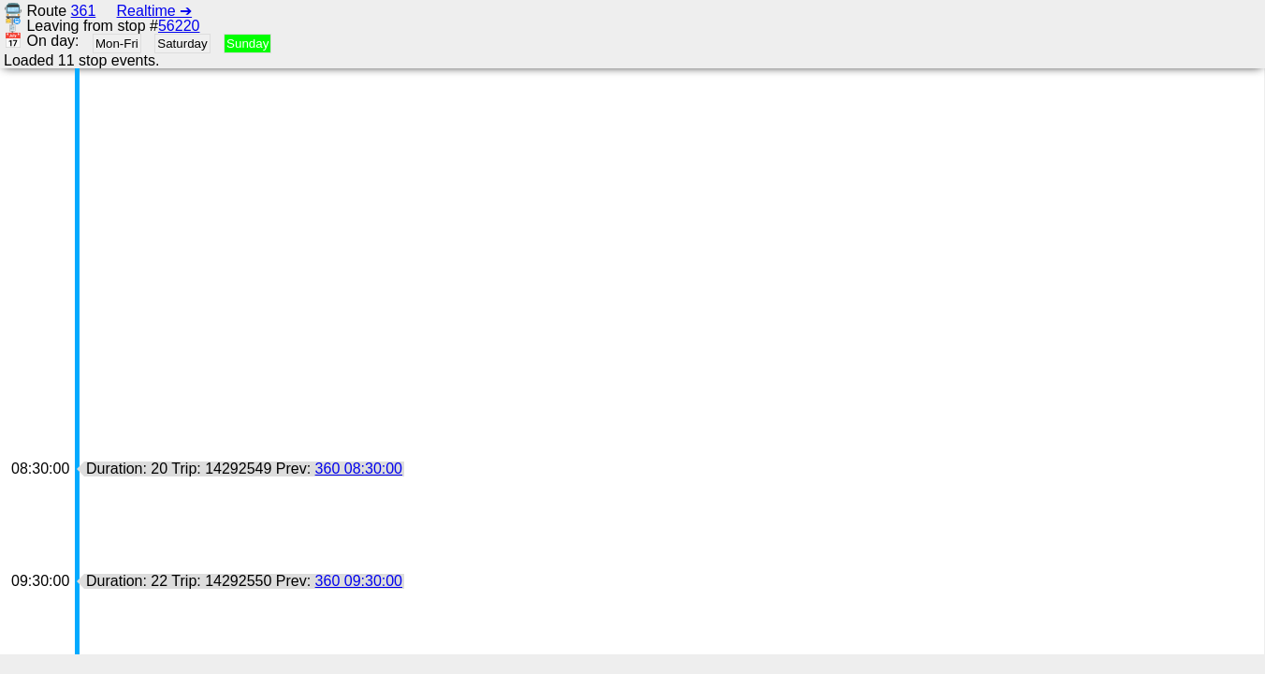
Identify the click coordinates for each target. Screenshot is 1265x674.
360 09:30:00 (358, 581)
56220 (179, 26)
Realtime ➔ (155, 11)
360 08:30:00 (358, 468)
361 (83, 11)
